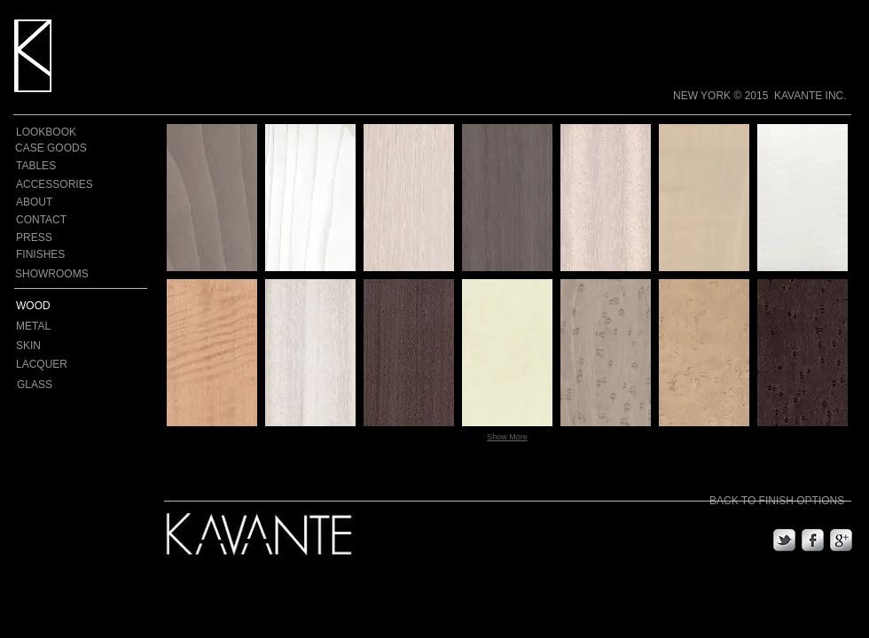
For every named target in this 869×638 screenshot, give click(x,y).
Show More (507, 436)
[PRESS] (46, 238)
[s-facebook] (813, 540)
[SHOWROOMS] (52, 274)
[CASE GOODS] (51, 148)
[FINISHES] (53, 254)
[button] (212, 197)
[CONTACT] (46, 220)
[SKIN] (51, 345)
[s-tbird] (784, 540)
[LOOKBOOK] (46, 132)
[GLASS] (57, 384)
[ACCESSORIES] (55, 184)
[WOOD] (64, 306)
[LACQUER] (57, 364)
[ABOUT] (46, 202)
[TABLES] (46, 166)
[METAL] (82, 326)
